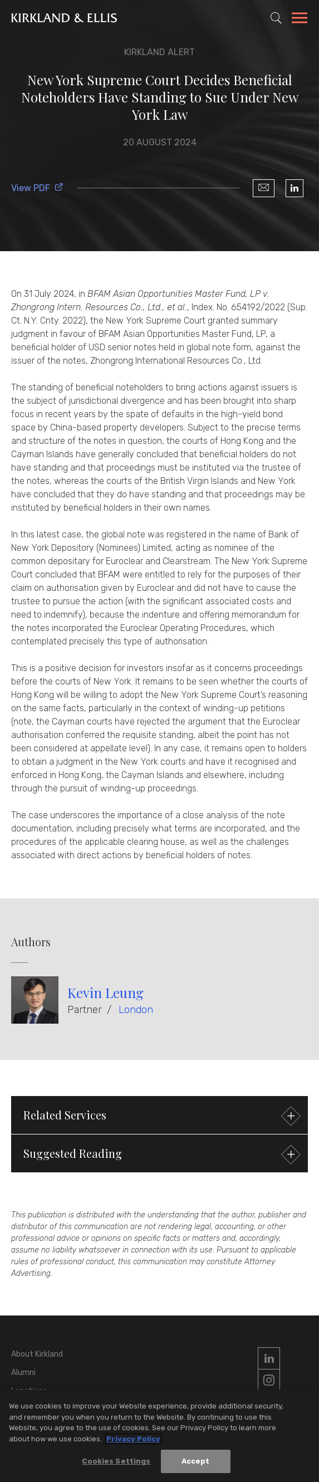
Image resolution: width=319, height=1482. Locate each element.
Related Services (160, 1116)
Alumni (23, 1372)
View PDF (37, 188)
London (136, 1010)
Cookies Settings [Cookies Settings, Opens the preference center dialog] (116, 1461)
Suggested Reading (160, 1155)
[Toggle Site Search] (276, 18)
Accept (195, 1461)
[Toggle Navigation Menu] (299, 19)
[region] (159, 1436)
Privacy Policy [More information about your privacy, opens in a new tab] (133, 1439)
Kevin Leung (105, 992)
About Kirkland (37, 1354)
